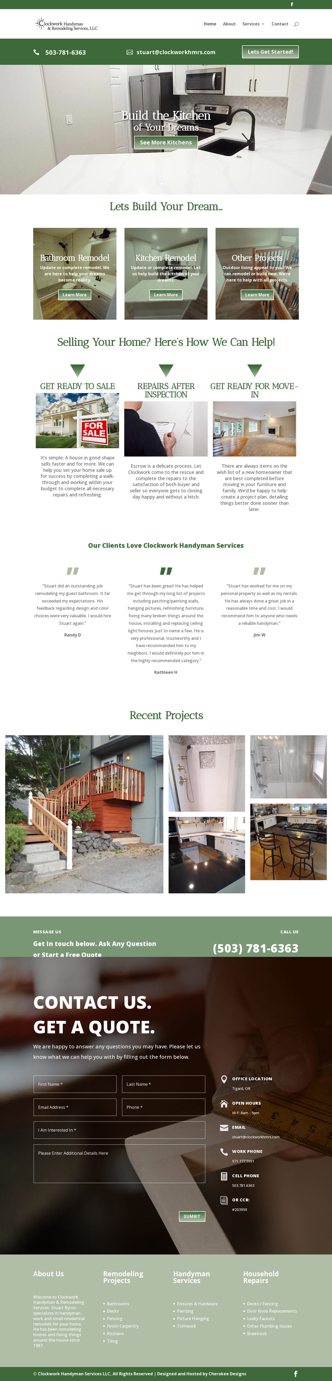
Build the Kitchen (166, 116)
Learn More (75, 295)
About (229, 24)
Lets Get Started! (270, 51)
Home (210, 24)
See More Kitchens (166, 142)
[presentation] (166, 1198)
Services (251, 24)
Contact (280, 24)
